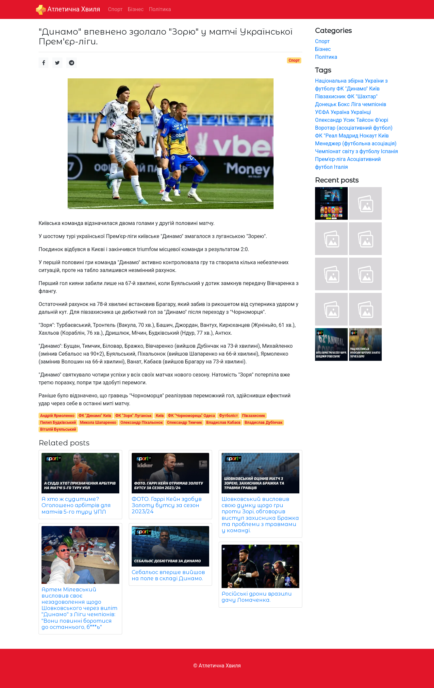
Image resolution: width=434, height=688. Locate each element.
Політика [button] (160, 9)
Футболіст (228, 415)
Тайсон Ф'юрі (372, 120)
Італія (341, 167)
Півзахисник (253, 415)
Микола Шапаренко (98, 422)
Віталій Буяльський (58, 429)
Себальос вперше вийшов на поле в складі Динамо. (168, 575)
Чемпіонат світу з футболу (347, 151)
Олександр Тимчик (184, 422)
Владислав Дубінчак (263, 422)
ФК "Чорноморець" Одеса (191, 415)
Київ (160, 415)
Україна (339, 112)
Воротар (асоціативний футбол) (353, 128)
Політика (326, 57)
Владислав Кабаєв (223, 422)
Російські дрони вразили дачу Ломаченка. (257, 597)
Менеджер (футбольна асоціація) (355, 143)
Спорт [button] (115, 9)
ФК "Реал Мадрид (336, 136)
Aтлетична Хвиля (68, 10)
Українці (361, 112)
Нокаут (368, 136)
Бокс (344, 104)
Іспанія (389, 151)
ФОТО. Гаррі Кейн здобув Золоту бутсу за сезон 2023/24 (167, 505)
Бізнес (323, 49)
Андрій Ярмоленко (57, 415)
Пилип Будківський (58, 422)
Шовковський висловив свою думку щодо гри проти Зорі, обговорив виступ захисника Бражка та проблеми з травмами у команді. (260, 515)
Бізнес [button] (135, 9)
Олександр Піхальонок (142, 422)
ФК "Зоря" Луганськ (133, 415)
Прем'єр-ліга (330, 159)
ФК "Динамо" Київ (94, 415)
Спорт (294, 60)
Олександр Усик (335, 120)
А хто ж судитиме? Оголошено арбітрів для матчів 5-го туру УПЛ (76, 505)
